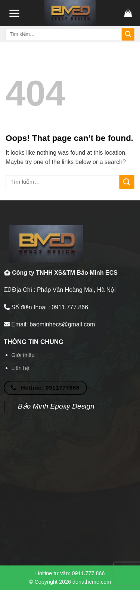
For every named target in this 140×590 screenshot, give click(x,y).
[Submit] (128, 34)
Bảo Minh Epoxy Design (56, 406)
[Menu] (14, 13)
